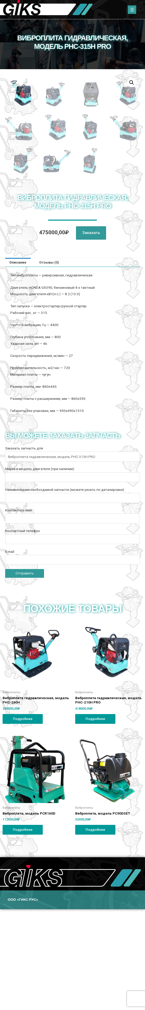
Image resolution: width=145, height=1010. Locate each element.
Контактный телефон (72, 637)
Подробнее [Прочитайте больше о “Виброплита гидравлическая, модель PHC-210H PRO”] (95, 819)
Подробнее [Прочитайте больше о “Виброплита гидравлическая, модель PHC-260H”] (22, 819)
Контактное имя (72, 616)
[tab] (18, 363)
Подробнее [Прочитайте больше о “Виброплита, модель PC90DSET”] (95, 930)
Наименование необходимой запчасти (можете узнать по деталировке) (72, 596)
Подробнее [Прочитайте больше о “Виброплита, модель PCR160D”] (22, 930)
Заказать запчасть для (72, 554)
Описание (17, 363)
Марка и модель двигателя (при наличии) (72, 575)
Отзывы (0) (49, 363)
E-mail (72, 658)
